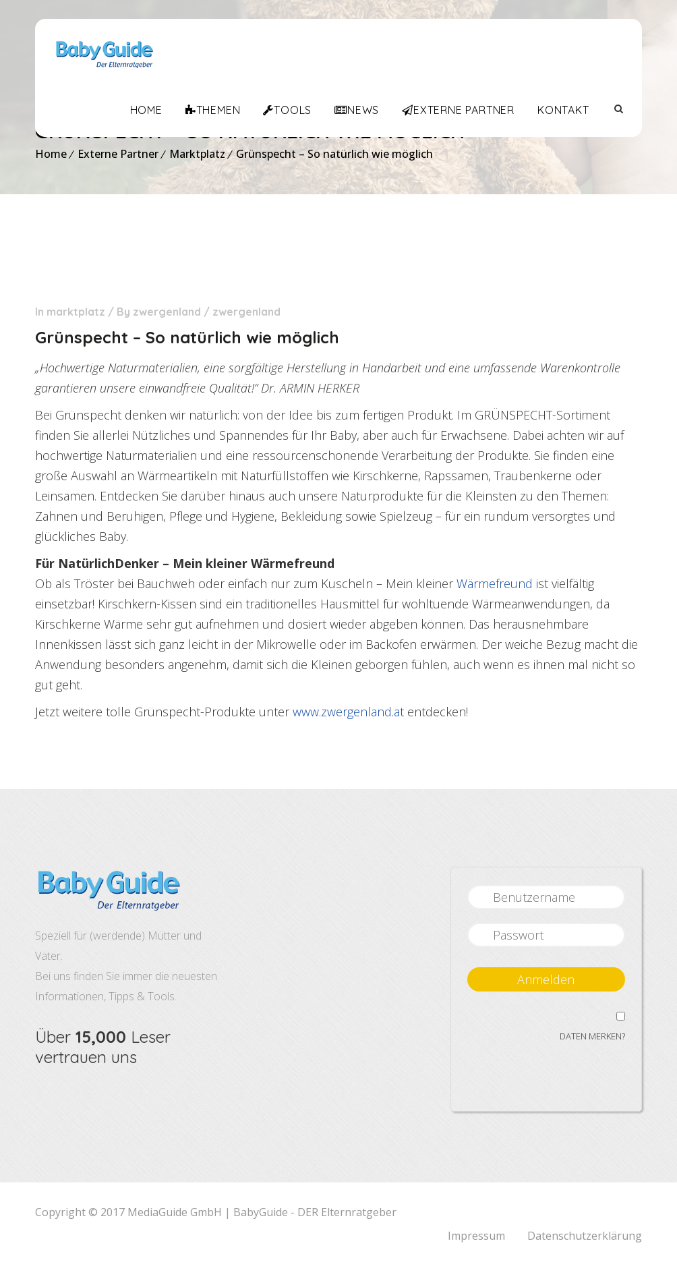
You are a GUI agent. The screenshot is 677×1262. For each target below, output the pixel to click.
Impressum (476, 1235)
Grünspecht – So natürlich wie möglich (334, 153)
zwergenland (246, 311)
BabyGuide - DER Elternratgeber (314, 1212)
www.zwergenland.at (348, 712)
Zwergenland (167, 311)
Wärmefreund (495, 583)
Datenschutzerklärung (584, 1235)
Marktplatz (197, 153)
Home (51, 153)
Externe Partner (118, 153)
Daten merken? (592, 1036)
